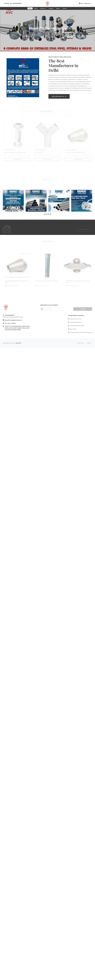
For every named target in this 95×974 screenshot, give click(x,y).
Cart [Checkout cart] (81, 3)
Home (30, 8)
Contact (64, 8)
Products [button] (43, 8)
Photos (58, 8)
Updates (51, 8)
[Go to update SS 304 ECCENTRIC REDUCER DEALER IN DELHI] (17, 270)
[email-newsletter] (58, 309)
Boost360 (18, 343)
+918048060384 (15, 3)
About (36, 8)
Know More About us (59, 96)
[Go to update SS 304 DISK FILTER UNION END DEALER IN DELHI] (78, 270)
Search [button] (87, 3)
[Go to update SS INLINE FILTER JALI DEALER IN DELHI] (47, 270)
